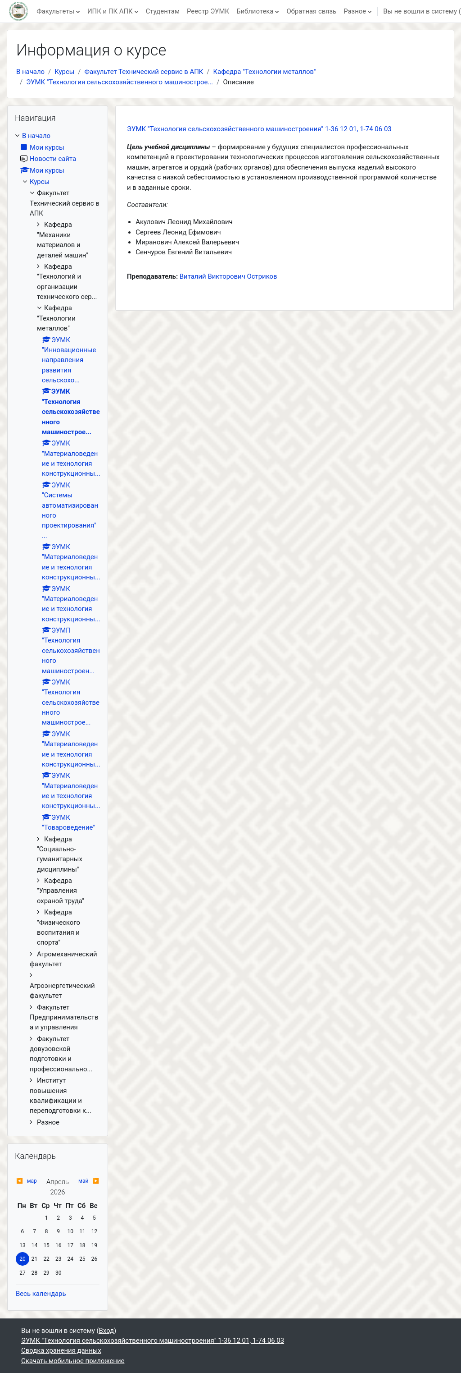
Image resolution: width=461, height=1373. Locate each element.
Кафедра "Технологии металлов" (264, 72)
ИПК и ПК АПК (110, 11)
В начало (30, 72)
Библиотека (254, 11)
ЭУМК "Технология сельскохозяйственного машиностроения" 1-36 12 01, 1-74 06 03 (259, 129)
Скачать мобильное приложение (72, 1361)
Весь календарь (41, 1294)
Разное (354, 11)
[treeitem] (57, 629)
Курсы (64, 72)
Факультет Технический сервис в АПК (143, 72)
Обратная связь (311, 11)
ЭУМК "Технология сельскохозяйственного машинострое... (119, 82)
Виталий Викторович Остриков (228, 276)
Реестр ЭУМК (208, 11)
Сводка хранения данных (61, 1350)
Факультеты (55, 11)
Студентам (163, 11)
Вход (106, 1331)
